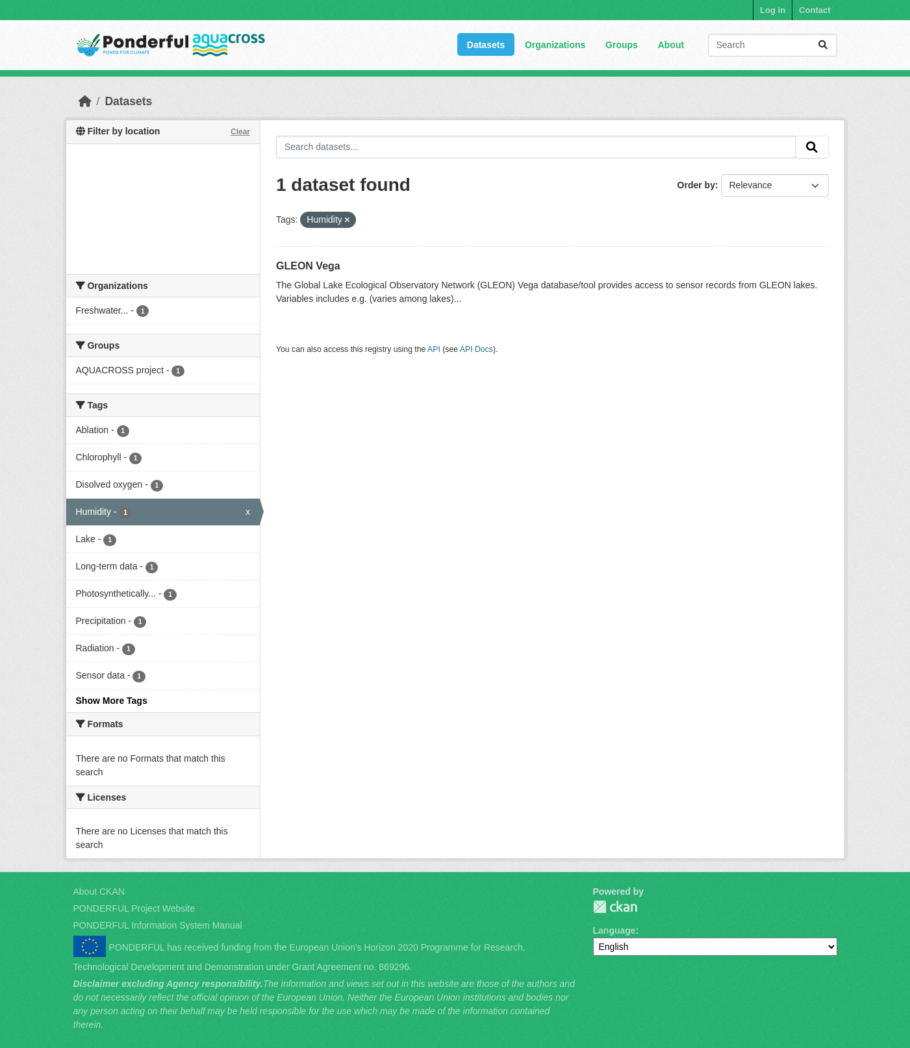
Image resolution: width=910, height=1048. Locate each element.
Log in (772, 10)
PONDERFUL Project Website (134, 908)
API (433, 349)
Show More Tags (111, 700)
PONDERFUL (615, 907)
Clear (240, 131)
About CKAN (99, 891)
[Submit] (823, 45)
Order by (696, 185)
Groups (621, 45)
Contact (814, 10)
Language (614, 930)
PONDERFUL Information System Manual (157, 925)
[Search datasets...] (772, 45)
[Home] (85, 101)
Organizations (555, 45)
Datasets (486, 45)
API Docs (476, 349)
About (671, 45)
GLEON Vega (308, 265)
